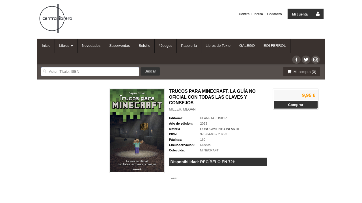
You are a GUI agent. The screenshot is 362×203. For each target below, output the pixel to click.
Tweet (173, 178)
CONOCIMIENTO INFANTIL (220, 129)
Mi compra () (301, 71)
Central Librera (251, 14)
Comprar (295, 105)
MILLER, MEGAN (182, 109)
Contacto (274, 14)
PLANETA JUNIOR (213, 118)
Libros (66, 45)
